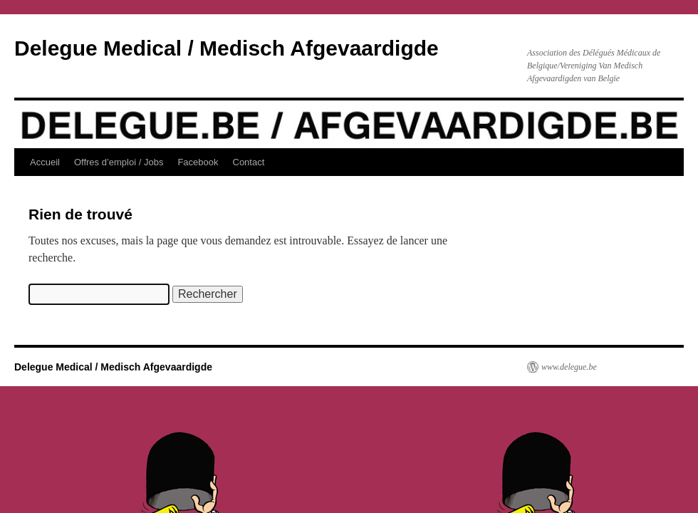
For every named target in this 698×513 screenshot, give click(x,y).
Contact (249, 162)
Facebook (197, 162)
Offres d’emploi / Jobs (118, 162)
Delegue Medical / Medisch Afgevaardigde (226, 48)
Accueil (45, 162)
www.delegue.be (569, 367)
